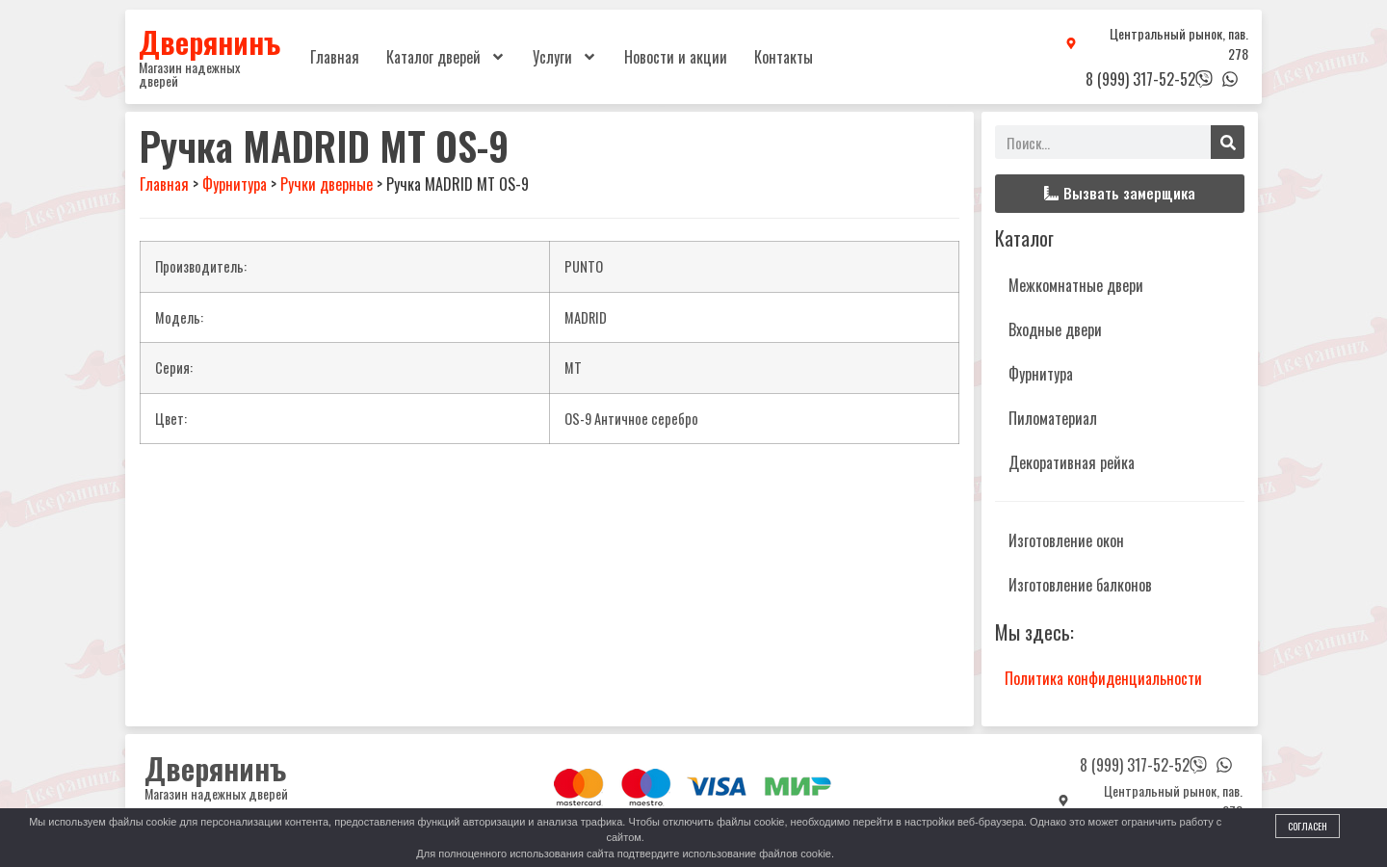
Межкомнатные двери (1075, 285)
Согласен (1307, 826)
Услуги (565, 56)
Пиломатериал (1052, 418)
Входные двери (1055, 329)
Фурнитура (1040, 373)
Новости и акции (675, 56)
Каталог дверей (446, 56)
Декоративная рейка (1071, 462)
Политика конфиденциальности (1103, 678)
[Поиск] (1227, 142)
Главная (334, 56)
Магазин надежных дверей (189, 74)
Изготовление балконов (1080, 584)
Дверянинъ (209, 41)
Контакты (783, 56)
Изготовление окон (1066, 540)
